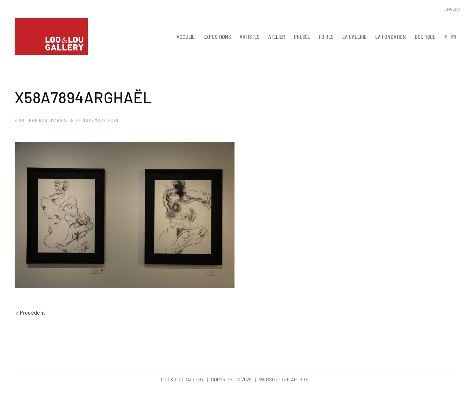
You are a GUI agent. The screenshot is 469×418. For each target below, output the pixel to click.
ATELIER (276, 36)
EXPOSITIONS (217, 36)
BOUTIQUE (425, 36)
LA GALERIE (354, 36)
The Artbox (294, 379)
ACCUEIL (186, 36)
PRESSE (302, 36)
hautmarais (53, 120)
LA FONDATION (390, 36)
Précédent (30, 312)
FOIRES (326, 36)
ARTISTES (249, 36)
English (453, 8)
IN (453, 36)
